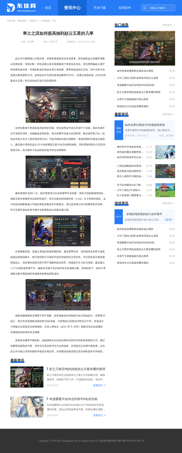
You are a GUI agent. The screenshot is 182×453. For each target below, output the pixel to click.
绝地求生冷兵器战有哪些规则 (132, 106)
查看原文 (98, 385)
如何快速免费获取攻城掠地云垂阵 (135, 71)
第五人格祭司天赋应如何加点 (130, 176)
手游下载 (99, 8)
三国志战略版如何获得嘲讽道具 (130, 166)
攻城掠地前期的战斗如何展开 (145, 62)
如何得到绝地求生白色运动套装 (130, 157)
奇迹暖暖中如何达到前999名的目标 (73, 399)
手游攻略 (45, 21)
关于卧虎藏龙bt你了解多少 (130, 185)
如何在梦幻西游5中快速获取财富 (145, 124)
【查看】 (168, 219)
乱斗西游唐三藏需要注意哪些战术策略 (131, 195)
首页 (48, 8)
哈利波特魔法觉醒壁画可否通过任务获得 (130, 152)
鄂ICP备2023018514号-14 (130, 440)
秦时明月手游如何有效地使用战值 (131, 147)
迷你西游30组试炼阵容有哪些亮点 (131, 171)
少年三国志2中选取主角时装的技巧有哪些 (131, 190)
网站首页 (22, 21)
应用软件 (125, 8)
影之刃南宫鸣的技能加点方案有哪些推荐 (77, 369)
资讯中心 (72, 8)
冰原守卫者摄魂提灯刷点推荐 (132, 99)
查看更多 (167, 25)
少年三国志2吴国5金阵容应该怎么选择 (137, 78)
